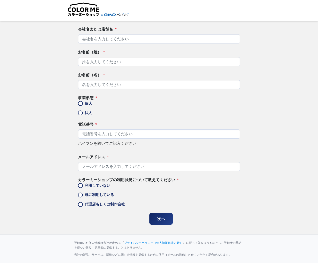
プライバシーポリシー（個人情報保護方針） (153, 243)
